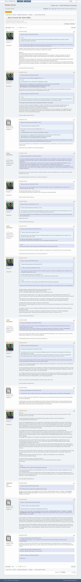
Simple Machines (16, 580)
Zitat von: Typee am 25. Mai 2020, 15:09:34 (29, 34)
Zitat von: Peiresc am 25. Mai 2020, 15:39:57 (29, 75)
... (17, 27)
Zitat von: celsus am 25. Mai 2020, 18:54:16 (29, 345)
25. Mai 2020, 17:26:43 (23, 153)
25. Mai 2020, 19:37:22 (23, 410)
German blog (53, 8)
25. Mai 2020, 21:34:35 (23, 535)
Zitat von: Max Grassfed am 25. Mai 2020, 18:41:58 (31, 322)
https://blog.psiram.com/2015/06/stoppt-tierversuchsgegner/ (33, 86)
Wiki (50, 8)
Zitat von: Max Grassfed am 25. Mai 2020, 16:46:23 (31, 156)
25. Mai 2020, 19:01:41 (23, 342)
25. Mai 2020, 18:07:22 (23, 181)
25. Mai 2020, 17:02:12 (23, 72)
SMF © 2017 (10, 580)
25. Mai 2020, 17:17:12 (23, 119)
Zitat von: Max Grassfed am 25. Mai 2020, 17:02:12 (31, 122)
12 (25, 27)
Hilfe (64, 580)
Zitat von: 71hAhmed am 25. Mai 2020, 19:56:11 (30, 502)
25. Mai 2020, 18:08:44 (23, 201)
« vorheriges (66, 23)
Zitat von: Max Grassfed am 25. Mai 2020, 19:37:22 (31, 538)
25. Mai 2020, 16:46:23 (23, 31)
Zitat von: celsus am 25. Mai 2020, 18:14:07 (29, 260)
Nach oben (7, 566)
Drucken (73, 27)
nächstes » (72, 23)
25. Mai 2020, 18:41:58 (23, 257)
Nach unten (8, 27)
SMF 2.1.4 (6, 580)
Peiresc (8, 119)
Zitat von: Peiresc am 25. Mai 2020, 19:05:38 (29, 485)
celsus (8, 153)
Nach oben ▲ (74, 580)
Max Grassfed (10, 31)
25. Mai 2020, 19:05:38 (23, 387)
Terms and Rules (68, 580)
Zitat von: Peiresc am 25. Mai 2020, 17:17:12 (29, 204)
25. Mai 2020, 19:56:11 (23, 483)
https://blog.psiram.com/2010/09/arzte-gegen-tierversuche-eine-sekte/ (35, 85)
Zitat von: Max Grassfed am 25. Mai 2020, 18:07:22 (31, 228)
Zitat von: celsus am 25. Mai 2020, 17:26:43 (29, 184)
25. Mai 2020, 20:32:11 (23, 499)
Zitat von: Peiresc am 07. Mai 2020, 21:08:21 (29, 555)
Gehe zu (56, 572)
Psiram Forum (10, 5)
